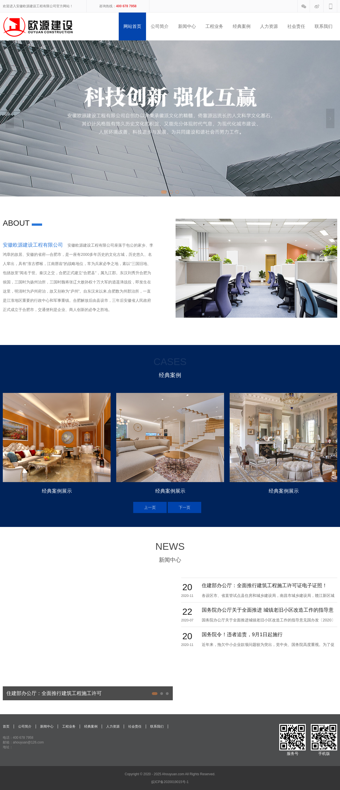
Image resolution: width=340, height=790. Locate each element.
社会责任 (135, 726)
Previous (10, 118)
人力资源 (113, 726)
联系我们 (157, 726)
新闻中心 (47, 726)
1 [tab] (164, 192)
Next (330, 118)
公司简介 (24, 726)
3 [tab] (177, 192)
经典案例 (91, 726)
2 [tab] (171, 192)
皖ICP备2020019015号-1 (169, 782)
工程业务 (69, 726)
